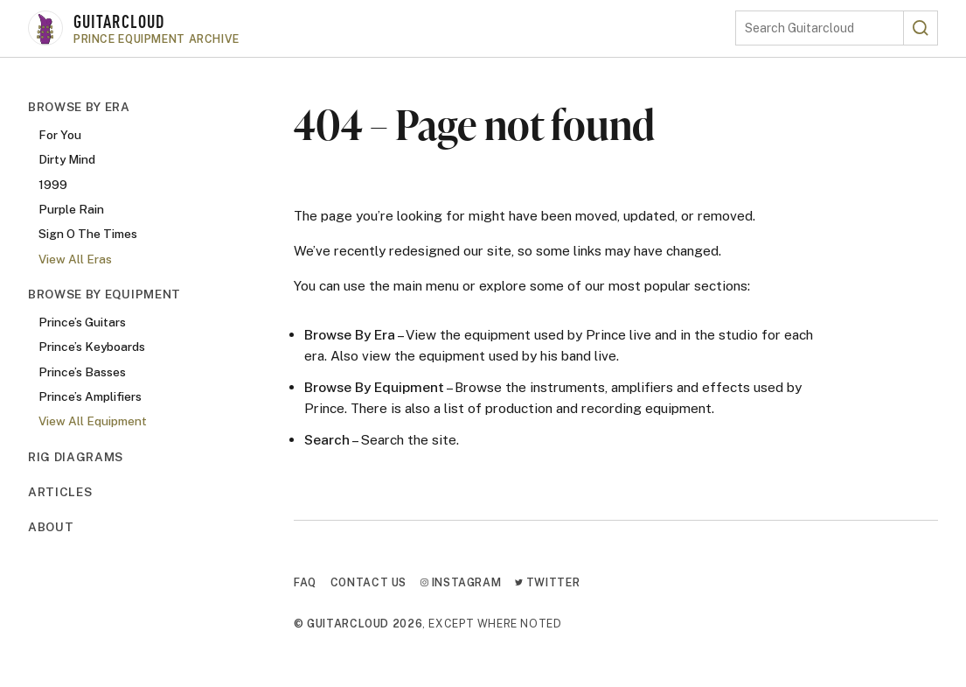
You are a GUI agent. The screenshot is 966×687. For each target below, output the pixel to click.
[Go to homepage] (381, 28)
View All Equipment (92, 421)
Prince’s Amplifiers (90, 396)
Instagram (460, 582)
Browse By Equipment (104, 294)
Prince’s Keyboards (91, 347)
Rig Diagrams (75, 457)
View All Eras (75, 259)
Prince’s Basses (82, 372)
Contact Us (368, 582)
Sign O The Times (87, 234)
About (50, 527)
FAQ (305, 582)
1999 (52, 185)
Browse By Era (79, 107)
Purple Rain (71, 209)
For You (59, 135)
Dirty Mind (66, 159)
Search (327, 439)
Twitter (547, 582)
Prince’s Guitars (82, 322)
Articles (60, 492)
